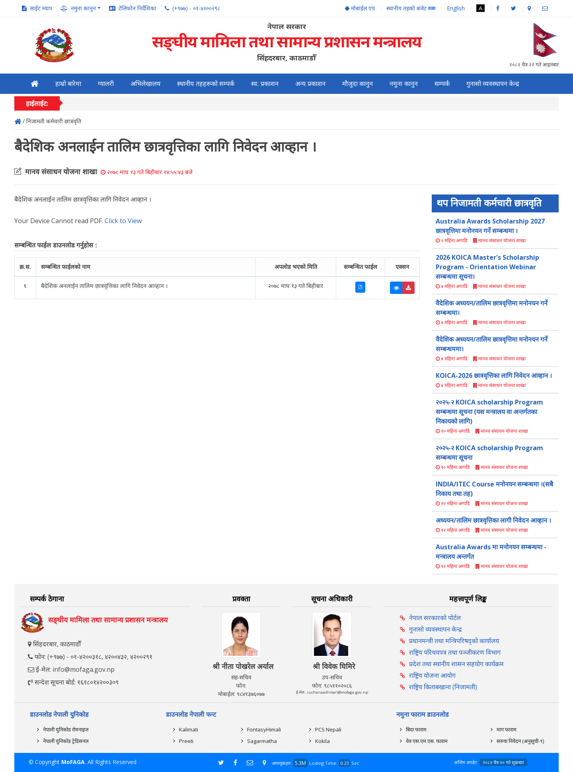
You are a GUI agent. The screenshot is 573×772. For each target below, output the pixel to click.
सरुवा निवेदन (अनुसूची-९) (520, 741)
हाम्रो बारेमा (68, 83)
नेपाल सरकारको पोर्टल (435, 617)
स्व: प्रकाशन (265, 83)
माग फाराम (506, 729)
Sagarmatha (262, 741)
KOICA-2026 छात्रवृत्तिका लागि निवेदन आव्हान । (494, 375)
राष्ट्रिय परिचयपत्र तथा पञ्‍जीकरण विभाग (455, 652)
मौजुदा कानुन (357, 83)
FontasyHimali (264, 729)
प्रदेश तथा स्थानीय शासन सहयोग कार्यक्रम (456, 663)
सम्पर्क (442, 83)
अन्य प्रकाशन (310, 83)
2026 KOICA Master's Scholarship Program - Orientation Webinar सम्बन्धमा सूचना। (487, 267)
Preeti (186, 741)
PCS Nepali (328, 729)
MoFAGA (73, 762)
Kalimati (188, 729)
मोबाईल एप (360, 8)
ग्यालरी (106, 83)
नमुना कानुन (403, 83)
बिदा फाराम (416, 729)
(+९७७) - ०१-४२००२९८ (196, 8)
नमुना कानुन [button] (83, 8)
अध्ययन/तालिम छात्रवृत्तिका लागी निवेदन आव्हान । (493, 520)
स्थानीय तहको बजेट (410, 8)
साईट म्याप (41, 8)
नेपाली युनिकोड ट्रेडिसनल (66, 741)
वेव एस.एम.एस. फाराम (427, 741)
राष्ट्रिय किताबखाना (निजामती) (443, 687)
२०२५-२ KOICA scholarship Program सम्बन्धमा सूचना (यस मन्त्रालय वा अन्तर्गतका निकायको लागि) (489, 412)
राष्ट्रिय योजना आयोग (432, 675)
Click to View (123, 220)
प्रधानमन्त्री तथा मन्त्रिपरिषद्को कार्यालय (454, 640)
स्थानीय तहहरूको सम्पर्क (205, 83)
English (456, 8)
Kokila (322, 741)
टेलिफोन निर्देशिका (137, 8)
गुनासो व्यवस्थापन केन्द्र (493, 83)
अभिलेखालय (145, 83)
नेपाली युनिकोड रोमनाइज (66, 729)
